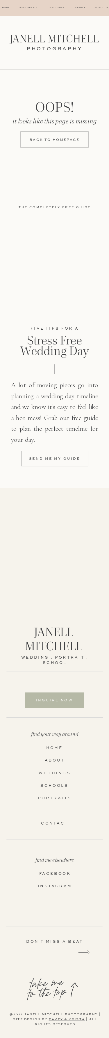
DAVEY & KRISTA (67, 1019)
